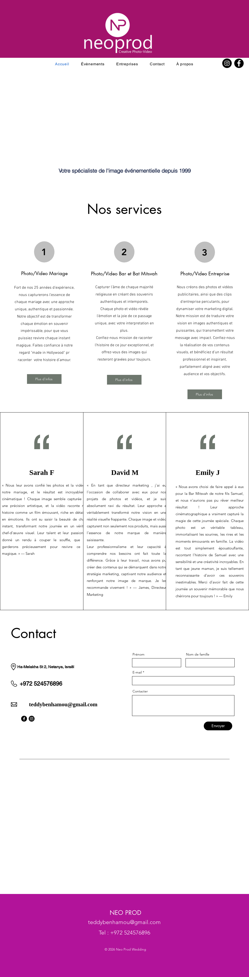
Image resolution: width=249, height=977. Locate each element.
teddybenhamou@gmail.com (63, 704)
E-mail (137, 672)
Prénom (138, 654)
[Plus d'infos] (44, 379)
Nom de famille (197, 654)
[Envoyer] (218, 726)
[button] (92, 64)
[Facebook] (239, 63)
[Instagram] (227, 63)
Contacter (140, 691)
